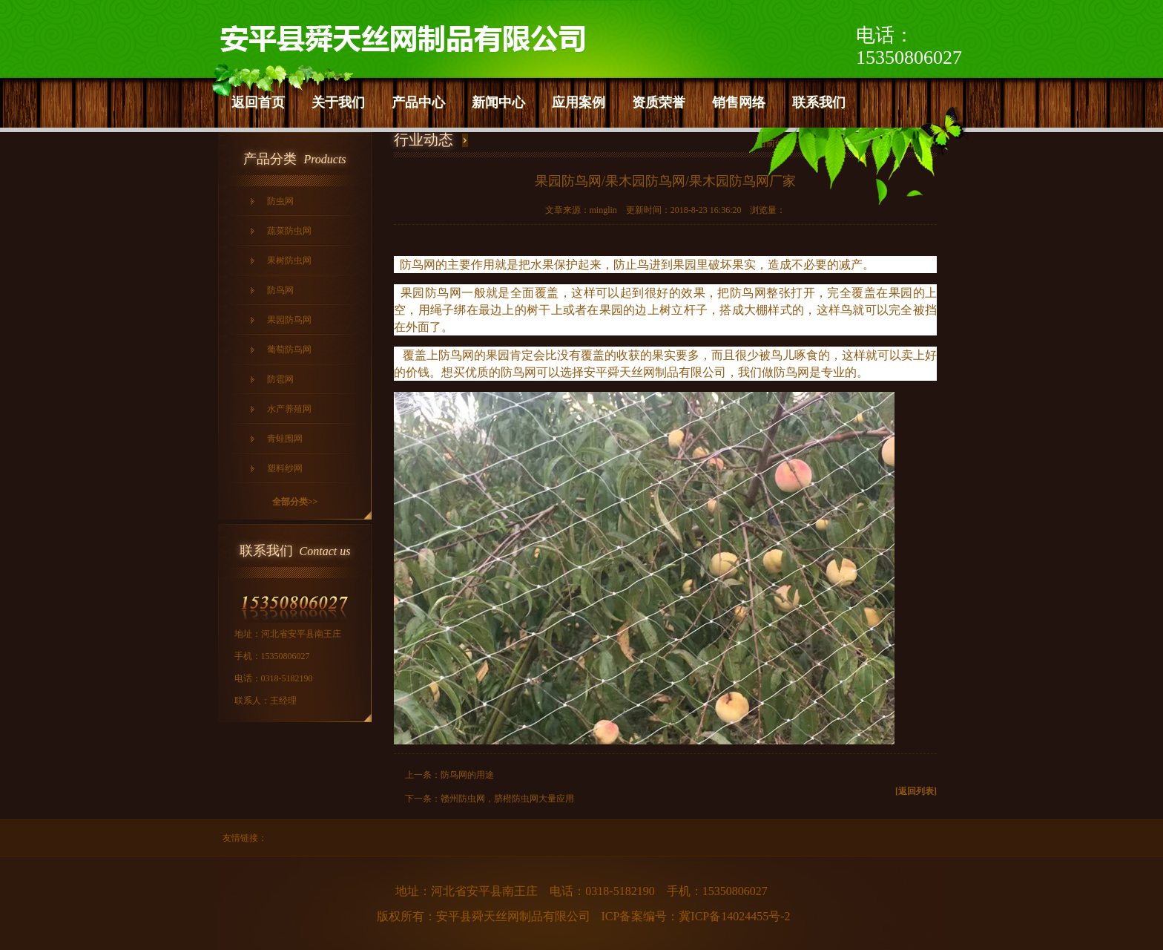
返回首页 (258, 102)
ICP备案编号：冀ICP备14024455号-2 (695, 916)
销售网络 (738, 102)
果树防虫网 (289, 260)
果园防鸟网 (289, 320)
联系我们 (819, 102)
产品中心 (418, 102)
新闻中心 (498, 102)
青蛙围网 (285, 438)
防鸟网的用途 (467, 775)
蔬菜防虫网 (289, 231)
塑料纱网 (285, 468)
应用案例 (578, 102)
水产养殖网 (289, 409)
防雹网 (280, 379)
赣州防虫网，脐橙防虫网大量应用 (507, 798)
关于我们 (338, 102)
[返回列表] (916, 791)
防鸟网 (280, 290)
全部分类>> (295, 502)
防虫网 (280, 201)
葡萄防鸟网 (289, 349)
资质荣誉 (658, 102)
